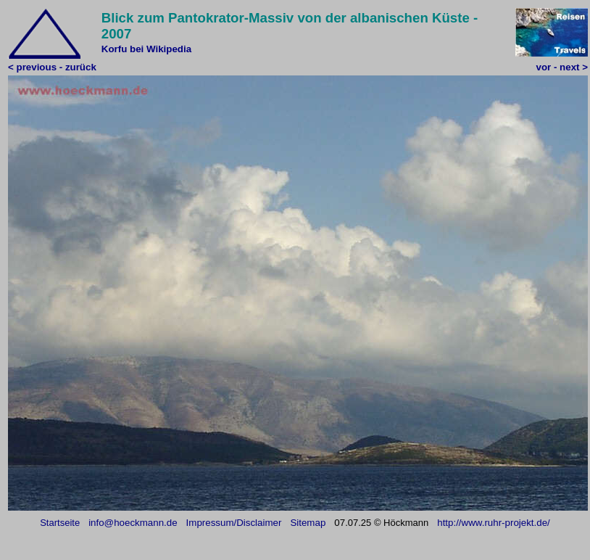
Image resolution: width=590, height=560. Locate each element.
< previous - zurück (52, 67)
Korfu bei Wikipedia (146, 49)
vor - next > (562, 67)
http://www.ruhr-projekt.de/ (493, 522)
